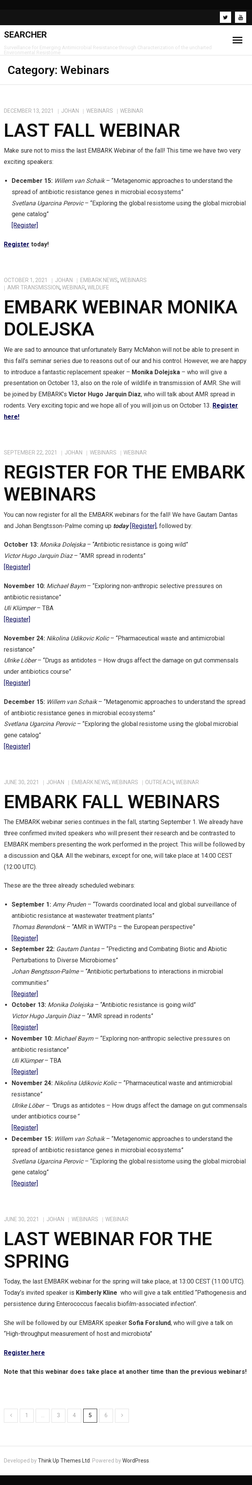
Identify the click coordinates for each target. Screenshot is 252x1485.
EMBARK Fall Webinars (112, 802)
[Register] (25, 225)
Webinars (99, 111)
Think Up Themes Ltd (64, 1460)
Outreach (159, 782)
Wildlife (98, 287)
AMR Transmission (33, 287)
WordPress (135, 1460)
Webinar (131, 111)
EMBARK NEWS (99, 280)
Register (16, 244)
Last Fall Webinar (92, 130)
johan (70, 111)
